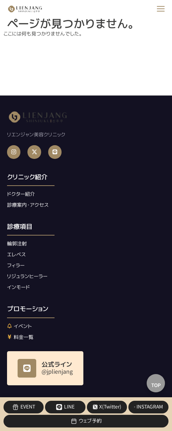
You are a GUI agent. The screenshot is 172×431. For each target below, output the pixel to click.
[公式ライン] (27, 368)
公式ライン (57, 364)
